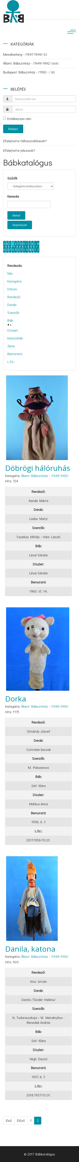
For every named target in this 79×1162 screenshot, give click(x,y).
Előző (21, 1120)
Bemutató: (15, 353)
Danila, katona (30, 949)
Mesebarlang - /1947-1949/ (25, 54)
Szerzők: (13, 312)
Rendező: (14, 297)
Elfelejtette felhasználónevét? (25, 141)
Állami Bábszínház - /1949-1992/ (30, 63)
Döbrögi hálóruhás (37, 468)
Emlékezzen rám (17, 118)
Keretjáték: (15, 338)
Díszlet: (13, 330)
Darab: (12, 304)
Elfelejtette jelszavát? (19, 150)
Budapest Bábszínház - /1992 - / (29, 72)
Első (9, 1120)
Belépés (13, 129)
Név (10, 273)
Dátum (12, 289)
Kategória (14, 281)
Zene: (11, 346)
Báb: (10, 320)
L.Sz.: (11, 361)
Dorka (15, 699)
